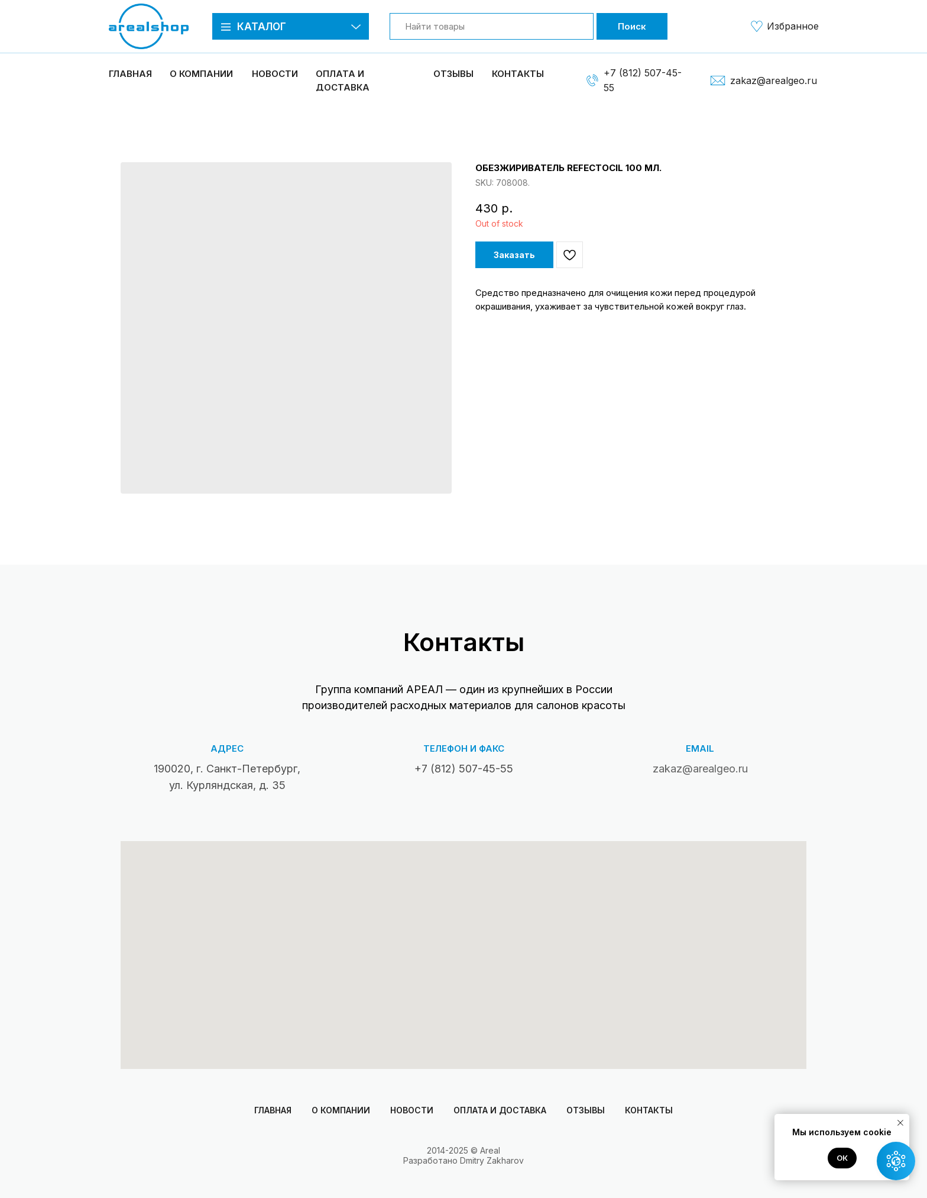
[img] (756, 26)
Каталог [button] (261, 27)
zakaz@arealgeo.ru (773, 80)
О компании (341, 1110)
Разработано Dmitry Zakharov (463, 1160)
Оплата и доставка (499, 1110)
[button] (226, 27)
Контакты (518, 73)
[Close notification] (900, 1123)
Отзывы (453, 73)
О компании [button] (201, 73)
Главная (130, 73)
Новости (275, 73)
